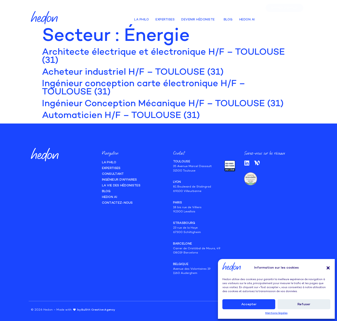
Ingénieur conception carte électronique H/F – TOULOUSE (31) (143, 88)
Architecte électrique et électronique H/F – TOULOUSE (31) (163, 57)
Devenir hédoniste (199, 18)
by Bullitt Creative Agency (96, 309)
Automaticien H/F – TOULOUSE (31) (121, 116)
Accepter (249, 304)
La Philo (141, 17)
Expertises (165, 17)
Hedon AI (247, 17)
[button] (328, 268)
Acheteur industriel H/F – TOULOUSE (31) (133, 72)
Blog (228, 17)
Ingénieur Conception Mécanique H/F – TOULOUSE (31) (163, 104)
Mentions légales (276, 313)
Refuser (303, 304)
